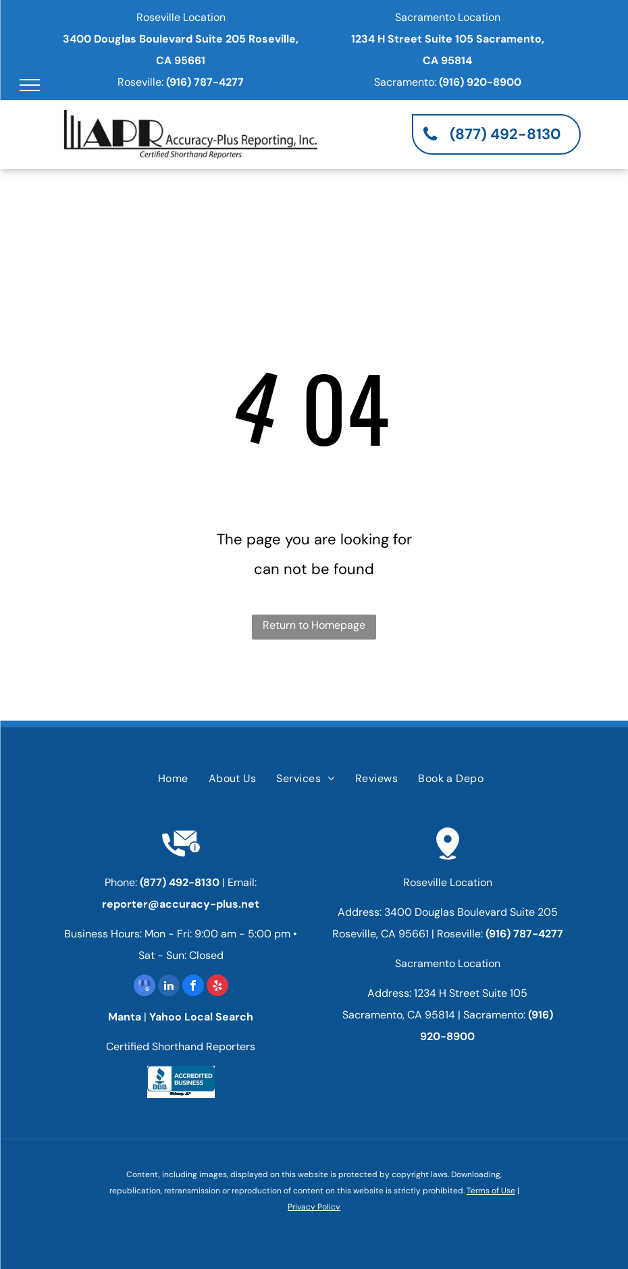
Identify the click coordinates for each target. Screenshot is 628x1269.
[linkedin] (169, 987)
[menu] (29, 85)
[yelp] (217, 987)
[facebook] (193, 987)
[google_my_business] (144, 987)
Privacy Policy (314, 1206)
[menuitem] (173, 778)
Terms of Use (491, 1190)
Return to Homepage (314, 625)
